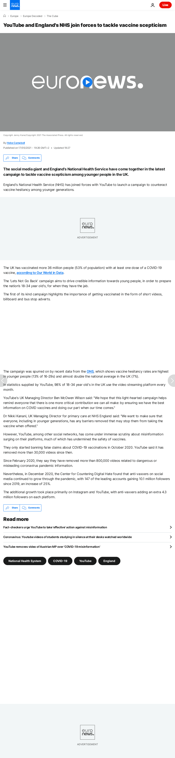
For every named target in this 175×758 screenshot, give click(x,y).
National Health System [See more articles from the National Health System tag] (24, 560)
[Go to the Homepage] (15, 5)
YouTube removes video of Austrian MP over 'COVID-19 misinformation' (51, 546)
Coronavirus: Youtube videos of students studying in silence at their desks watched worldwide (67, 537)
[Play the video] (87, 82)
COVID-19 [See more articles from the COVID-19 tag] (60, 560)
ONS (90, 371)
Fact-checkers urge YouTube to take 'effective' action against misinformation (55, 527)
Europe (14, 16)
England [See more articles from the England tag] (109, 560)
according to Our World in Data (40, 273)
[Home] (4, 15)
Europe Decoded (32, 16)
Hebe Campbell (16, 142)
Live (165, 5)
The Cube (52, 16)
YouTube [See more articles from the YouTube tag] (85, 560)
